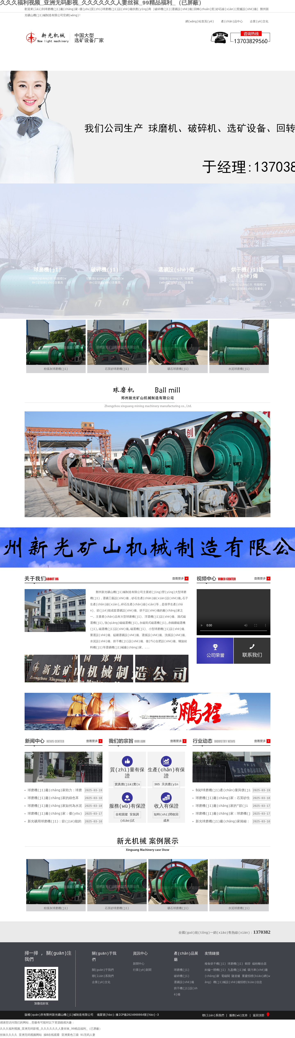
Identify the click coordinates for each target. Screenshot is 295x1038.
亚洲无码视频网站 (30, 1035)
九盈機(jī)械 (237, 970)
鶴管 (248, 963)
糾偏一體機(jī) (215, 970)
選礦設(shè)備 (184, 982)
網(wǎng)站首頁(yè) (199, 21)
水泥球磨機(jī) (239, 369)
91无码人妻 (87, 1035)
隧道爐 (236, 976)
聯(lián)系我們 (224, 55)
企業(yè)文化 (259, 21)
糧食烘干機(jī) (215, 963)
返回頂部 (261, 1015)
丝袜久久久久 (8, 1035)
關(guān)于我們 (70, 55)
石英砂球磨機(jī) (117, 369)
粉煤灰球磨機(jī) (56, 369)
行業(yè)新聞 (142, 970)
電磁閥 (225, 976)
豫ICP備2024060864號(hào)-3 (137, 1014)
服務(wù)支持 (193, 55)
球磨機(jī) (181, 970)
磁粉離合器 (259, 963)
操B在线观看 (52, 1035)
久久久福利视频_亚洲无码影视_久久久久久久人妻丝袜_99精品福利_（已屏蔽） (51, 1028)
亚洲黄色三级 (70, 1035)
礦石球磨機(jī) (178, 369)
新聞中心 (132, 55)
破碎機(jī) (181, 976)
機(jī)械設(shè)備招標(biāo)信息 (237, 982)
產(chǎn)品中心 (232, 21)
